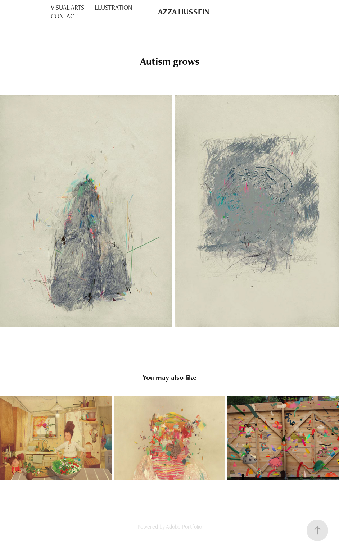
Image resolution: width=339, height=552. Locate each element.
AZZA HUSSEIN (184, 11)
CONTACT (64, 16)
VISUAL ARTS (67, 7)
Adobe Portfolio (184, 526)
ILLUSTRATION (112, 7)
